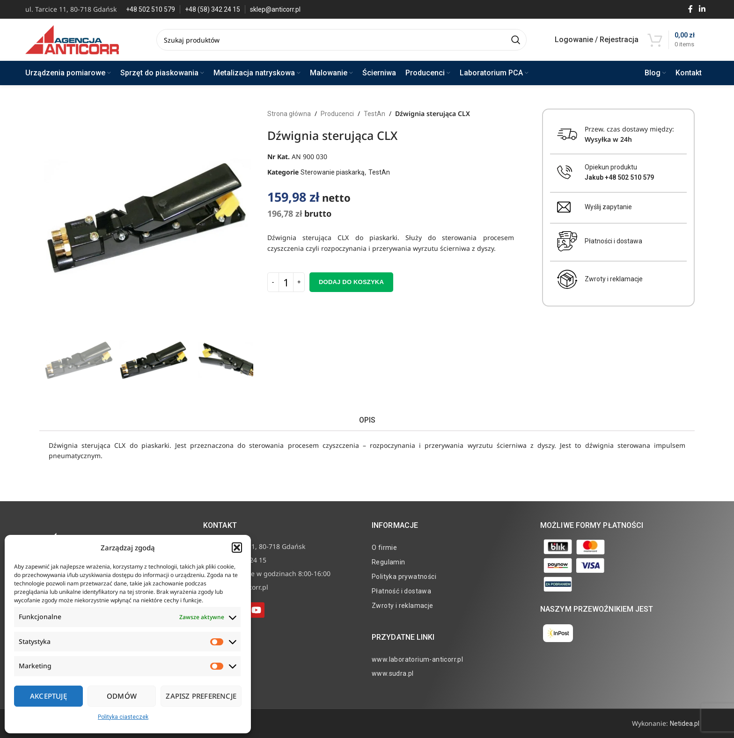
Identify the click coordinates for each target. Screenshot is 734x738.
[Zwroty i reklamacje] (567, 279)
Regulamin (388, 562)
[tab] (367, 420)
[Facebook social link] (690, 9)
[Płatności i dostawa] (567, 241)
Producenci (337, 113)
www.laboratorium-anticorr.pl (417, 659)
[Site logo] (72, 39)
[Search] (341, 40)
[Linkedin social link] (702, 9)
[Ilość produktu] (286, 282)
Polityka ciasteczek (123, 717)
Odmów (122, 696)
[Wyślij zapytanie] (564, 207)
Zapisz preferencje (201, 696)
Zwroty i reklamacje (614, 279)
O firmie (384, 547)
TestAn (374, 113)
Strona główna (289, 113)
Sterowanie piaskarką (333, 172)
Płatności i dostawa (613, 241)
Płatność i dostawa (401, 591)
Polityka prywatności (404, 576)
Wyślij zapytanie (608, 207)
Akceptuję (48, 696)
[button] (237, 547)
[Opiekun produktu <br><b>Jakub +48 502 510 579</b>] (565, 172)
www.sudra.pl (393, 673)
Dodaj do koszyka (351, 281)
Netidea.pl (684, 723)
